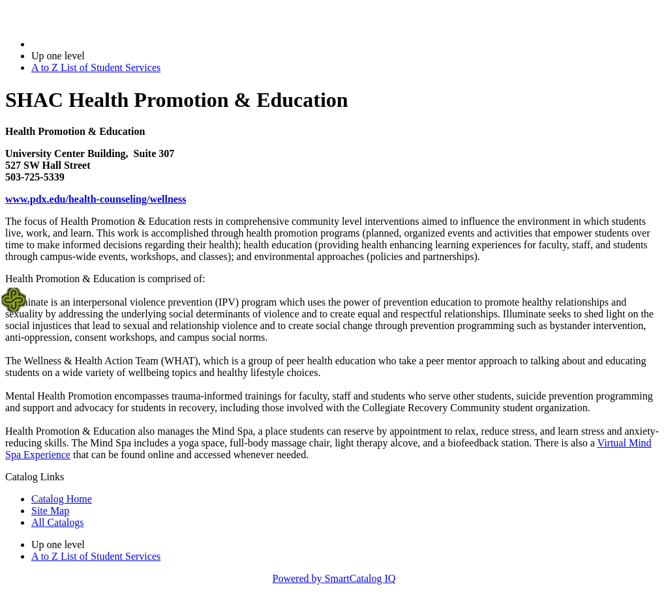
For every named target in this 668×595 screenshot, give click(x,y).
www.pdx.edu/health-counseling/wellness (95, 199)
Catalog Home (61, 498)
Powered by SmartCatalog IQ (334, 578)
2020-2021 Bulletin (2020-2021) (99, 44)
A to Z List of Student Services (95, 67)
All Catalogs (57, 522)
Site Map (50, 510)
